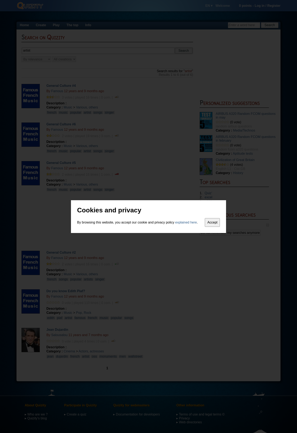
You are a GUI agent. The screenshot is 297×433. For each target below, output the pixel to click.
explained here (186, 222)
